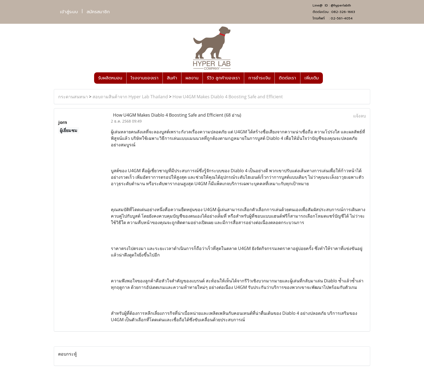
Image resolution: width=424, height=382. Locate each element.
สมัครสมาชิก (98, 12)
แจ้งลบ (359, 116)
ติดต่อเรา (287, 78)
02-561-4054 (342, 18)
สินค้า (172, 78)
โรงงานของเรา (144, 78)
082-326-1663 (343, 11)
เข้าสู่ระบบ (69, 12)
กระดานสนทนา (73, 97)
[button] (328, 78)
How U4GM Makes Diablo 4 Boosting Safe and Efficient (228, 97)
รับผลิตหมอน (110, 78)
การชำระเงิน (259, 78)
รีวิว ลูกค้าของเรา (223, 78)
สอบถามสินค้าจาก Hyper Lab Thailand (130, 97)
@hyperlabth (341, 5)
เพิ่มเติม (311, 78)
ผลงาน (192, 78)
